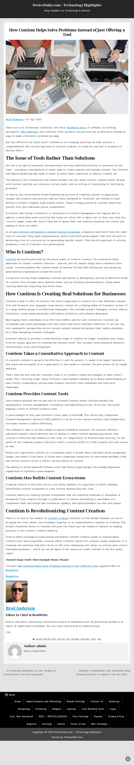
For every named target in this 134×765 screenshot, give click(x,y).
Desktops (114, 701)
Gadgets (56, 709)
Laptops (71, 709)
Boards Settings (76, 701)
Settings (47, 724)
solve (93, 639)
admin (41, 646)
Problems (85, 639)
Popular (98, 716)
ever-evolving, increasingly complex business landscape (46, 232)
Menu (12, 695)
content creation (58, 518)
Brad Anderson (15, 119)
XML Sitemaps (99, 724)
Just (68, 639)
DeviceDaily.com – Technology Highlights (67, 5)
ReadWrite (12, 570)
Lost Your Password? (21, 716)
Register (32, 724)
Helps (54, 639)
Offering (75, 639)
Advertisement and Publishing (43, 701)
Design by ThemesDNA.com (67, 737)
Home (17, 701)
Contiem (11, 259)
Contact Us (96, 701)
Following (40, 709)
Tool (99, 639)
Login (113, 709)
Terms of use (77, 724)
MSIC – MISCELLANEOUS (53, 716)
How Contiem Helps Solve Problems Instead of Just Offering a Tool (58, 566)
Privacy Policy (116, 716)
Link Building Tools (93, 709)
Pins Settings (80, 716)
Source (61, 724)
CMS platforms (29, 132)
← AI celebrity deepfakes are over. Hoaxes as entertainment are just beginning (29, 672)
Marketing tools (76, 127)
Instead (61, 639)
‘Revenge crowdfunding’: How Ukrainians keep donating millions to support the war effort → (103, 672)
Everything (24, 709)
